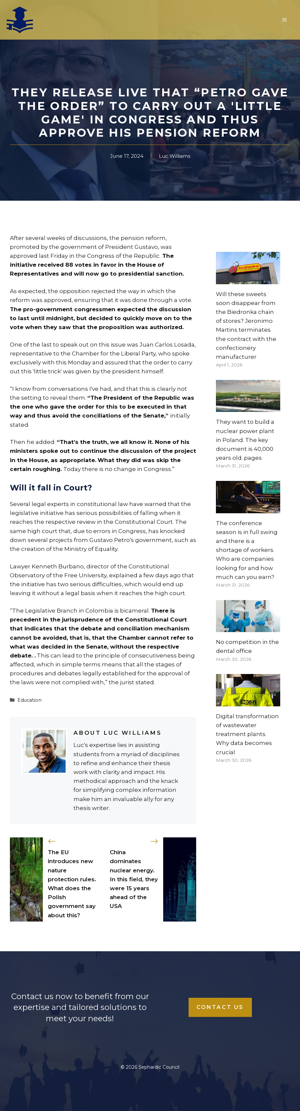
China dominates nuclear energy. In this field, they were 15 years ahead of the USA (134, 879)
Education (29, 700)
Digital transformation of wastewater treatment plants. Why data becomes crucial (247, 734)
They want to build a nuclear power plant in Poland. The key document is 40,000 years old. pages (245, 440)
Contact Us (220, 1007)
